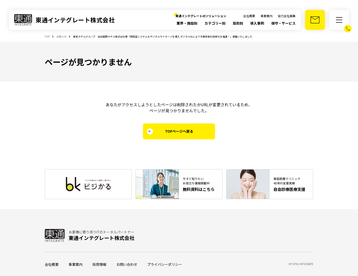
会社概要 (249, 16)
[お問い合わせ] (315, 20)
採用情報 (99, 264)
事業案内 (266, 16)
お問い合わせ (126, 264)
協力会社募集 (287, 16)
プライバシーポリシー (164, 264)
